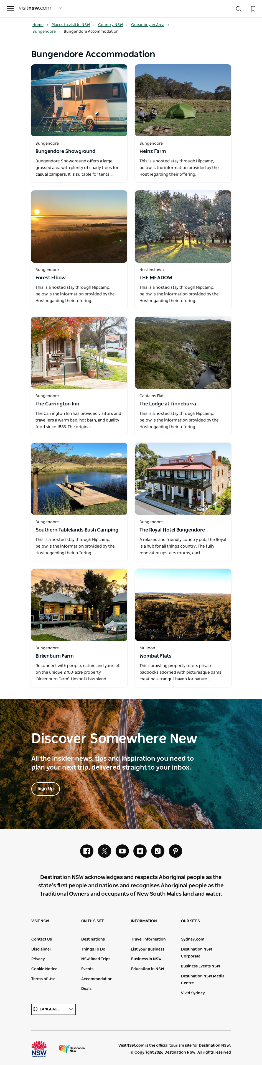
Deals (86, 989)
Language (53, 1009)
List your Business (147, 949)
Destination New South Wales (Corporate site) (72, 1049)
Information (144, 921)
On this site (92, 921)
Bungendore (46, 31)
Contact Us (41, 939)
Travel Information (148, 939)
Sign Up (45, 788)
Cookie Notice (44, 969)
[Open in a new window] (79, 100)
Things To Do (93, 949)
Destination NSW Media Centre (203, 979)
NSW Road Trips (95, 959)
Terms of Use (43, 979)
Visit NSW (40, 921)
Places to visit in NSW (73, 25)
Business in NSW (146, 959)
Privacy (38, 959)
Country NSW (113, 25)
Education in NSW (147, 969)
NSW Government (44, 1049)
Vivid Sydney (193, 993)
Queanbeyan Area (150, 25)
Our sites (190, 921)
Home (40, 25)
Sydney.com (192, 939)
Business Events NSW (200, 966)
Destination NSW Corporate (196, 953)
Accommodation (97, 979)
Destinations (93, 939)
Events (87, 969)
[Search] (238, 10)
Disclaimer (41, 949)
